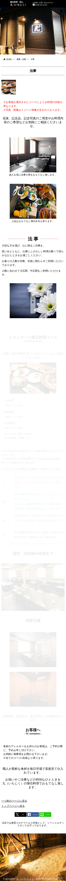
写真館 (52, 847)
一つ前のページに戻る (14, 802)
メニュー (10, 847)
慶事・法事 (21, 59)
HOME (7, 59)
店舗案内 (39, 847)
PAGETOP (62, 877)
